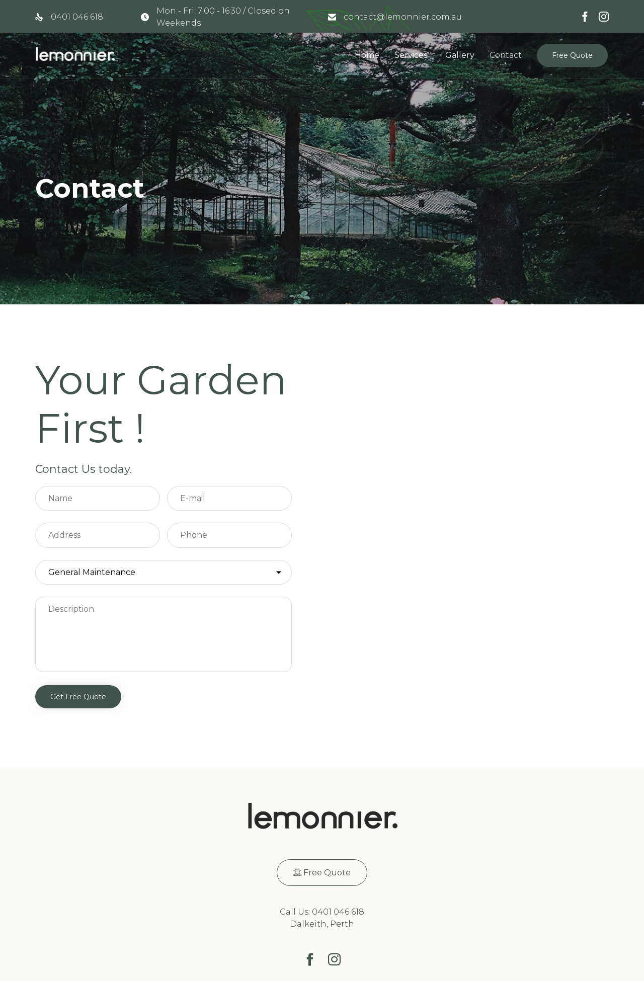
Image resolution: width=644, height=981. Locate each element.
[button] (572, 55)
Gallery (459, 55)
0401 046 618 (77, 17)
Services (410, 55)
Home (367, 55)
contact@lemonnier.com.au (403, 17)
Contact (506, 55)
